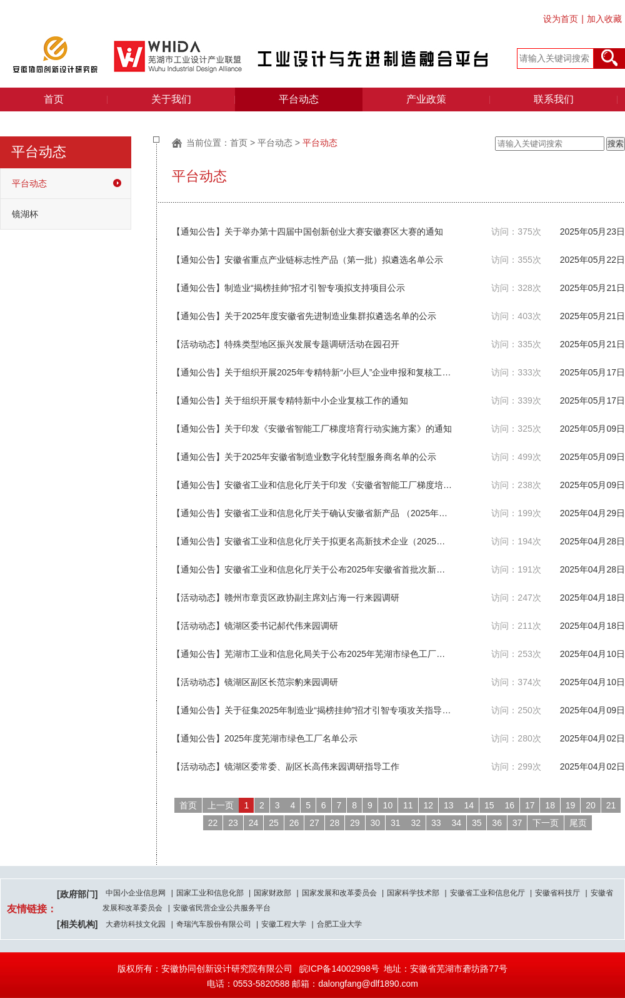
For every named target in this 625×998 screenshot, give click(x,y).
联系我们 (554, 99)
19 (571, 805)
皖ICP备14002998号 (339, 969)
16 (509, 805)
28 (335, 823)
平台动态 (299, 99)
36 (497, 823)
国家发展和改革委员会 (339, 893)
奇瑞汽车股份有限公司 (213, 924)
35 (477, 823)
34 (456, 823)
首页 (54, 99)
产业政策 (426, 99)
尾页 (578, 823)
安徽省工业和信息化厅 (487, 893)
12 (429, 805)
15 (489, 805)
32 (416, 823)
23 (233, 823)
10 (388, 805)
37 (517, 823)
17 (530, 805)
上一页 (221, 805)
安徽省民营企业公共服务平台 (222, 908)
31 (396, 823)
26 (294, 823)
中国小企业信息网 (136, 893)
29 (355, 823)
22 (213, 823)
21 (611, 805)
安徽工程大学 (283, 924)
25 (274, 823)
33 (436, 823)
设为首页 (560, 19)
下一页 (545, 823)
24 (254, 823)
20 (591, 805)
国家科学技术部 (413, 893)
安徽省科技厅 (557, 893)
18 (550, 805)
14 (469, 805)
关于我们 (171, 99)
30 (376, 823)
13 (449, 805)
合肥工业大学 (339, 924)
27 (314, 823)
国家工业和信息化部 (210, 893)
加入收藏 (604, 19)
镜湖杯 (25, 214)
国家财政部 (272, 893)
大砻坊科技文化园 (136, 924)
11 (408, 805)
